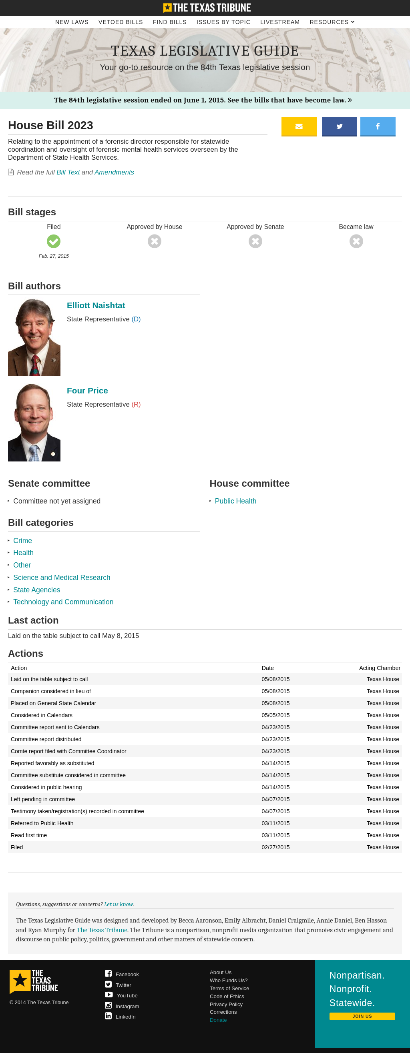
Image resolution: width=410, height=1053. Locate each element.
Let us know (118, 904)
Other (22, 565)
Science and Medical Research (62, 578)
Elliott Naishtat (96, 305)
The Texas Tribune (102, 930)
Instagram (122, 1006)
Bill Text (68, 172)
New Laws (72, 22)
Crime (22, 541)
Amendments (114, 172)
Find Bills (170, 22)
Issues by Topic (224, 22)
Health (23, 553)
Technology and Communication (63, 602)
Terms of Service (229, 988)
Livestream (280, 22)
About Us (220, 972)
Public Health (236, 501)
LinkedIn (120, 1017)
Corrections (223, 1012)
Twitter (118, 985)
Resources (332, 22)
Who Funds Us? (229, 980)
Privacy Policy (226, 1004)
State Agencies (36, 590)
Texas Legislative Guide (205, 51)
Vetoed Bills (120, 22)
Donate (218, 1020)
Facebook (122, 974)
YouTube (121, 996)
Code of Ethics (227, 996)
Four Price (87, 390)
